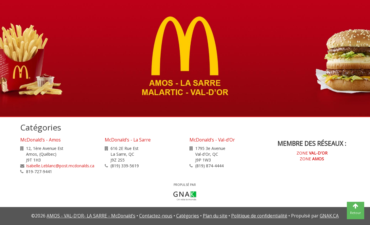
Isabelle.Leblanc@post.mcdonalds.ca (60, 165)
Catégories (187, 216)
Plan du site (215, 216)
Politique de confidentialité (259, 216)
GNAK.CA (329, 216)
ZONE (312, 153)
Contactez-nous (155, 216)
